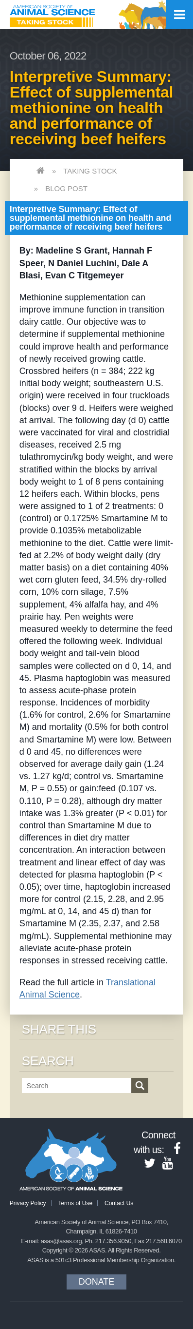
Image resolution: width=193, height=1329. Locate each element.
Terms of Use (75, 1203)
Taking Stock (90, 171)
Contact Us (119, 1203)
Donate (97, 1282)
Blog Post (66, 188)
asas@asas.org (61, 1241)
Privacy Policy (28, 1203)
